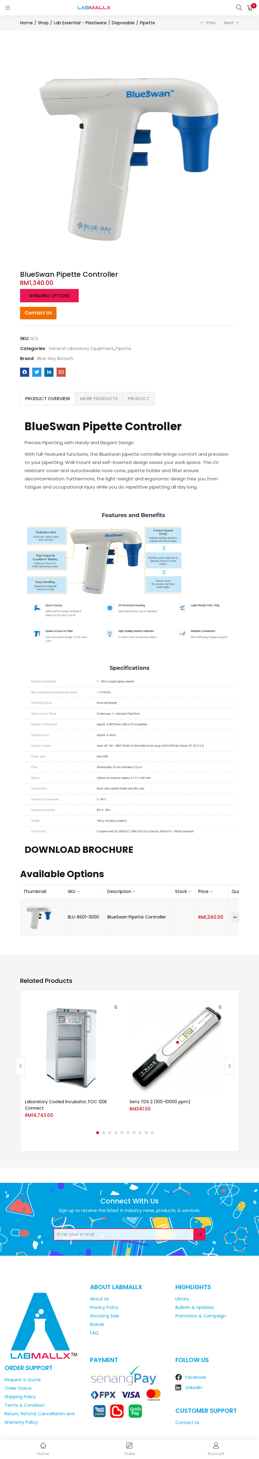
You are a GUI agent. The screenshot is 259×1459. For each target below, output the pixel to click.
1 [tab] (97, 1132)
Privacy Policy (104, 1307)
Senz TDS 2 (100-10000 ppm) (160, 1102)
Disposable (123, 23)
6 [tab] (128, 1132)
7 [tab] (134, 1132)
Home (26, 23)
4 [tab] (115, 1132)
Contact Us (38, 313)
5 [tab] (121, 1132)
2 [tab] (103, 1132)
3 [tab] (109, 1132)
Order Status (18, 1388)
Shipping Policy (20, 1397)
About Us (99, 1299)
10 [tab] (152, 1132)
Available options (49, 296)
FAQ (94, 1333)
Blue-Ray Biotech (55, 358)
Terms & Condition (25, 1405)
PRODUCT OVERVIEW (47, 398)
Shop (43, 23)
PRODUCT (139, 398)
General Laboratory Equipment (81, 348)
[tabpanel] (72, 1061)
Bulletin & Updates (194, 1307)
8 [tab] (140, 1132)
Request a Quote (23, 1380)
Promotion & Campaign (200, 1316)
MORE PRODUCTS (99, 398)
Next (228, 23)
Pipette (147, 23)
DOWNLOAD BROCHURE (79, 849)
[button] (249, 7)
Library (182, 1299)
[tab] (47, 398)
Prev (211, 23)
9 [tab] (146, 1132)
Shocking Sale (104, 1316)
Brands (97, 1324)
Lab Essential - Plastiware (80, 23)
